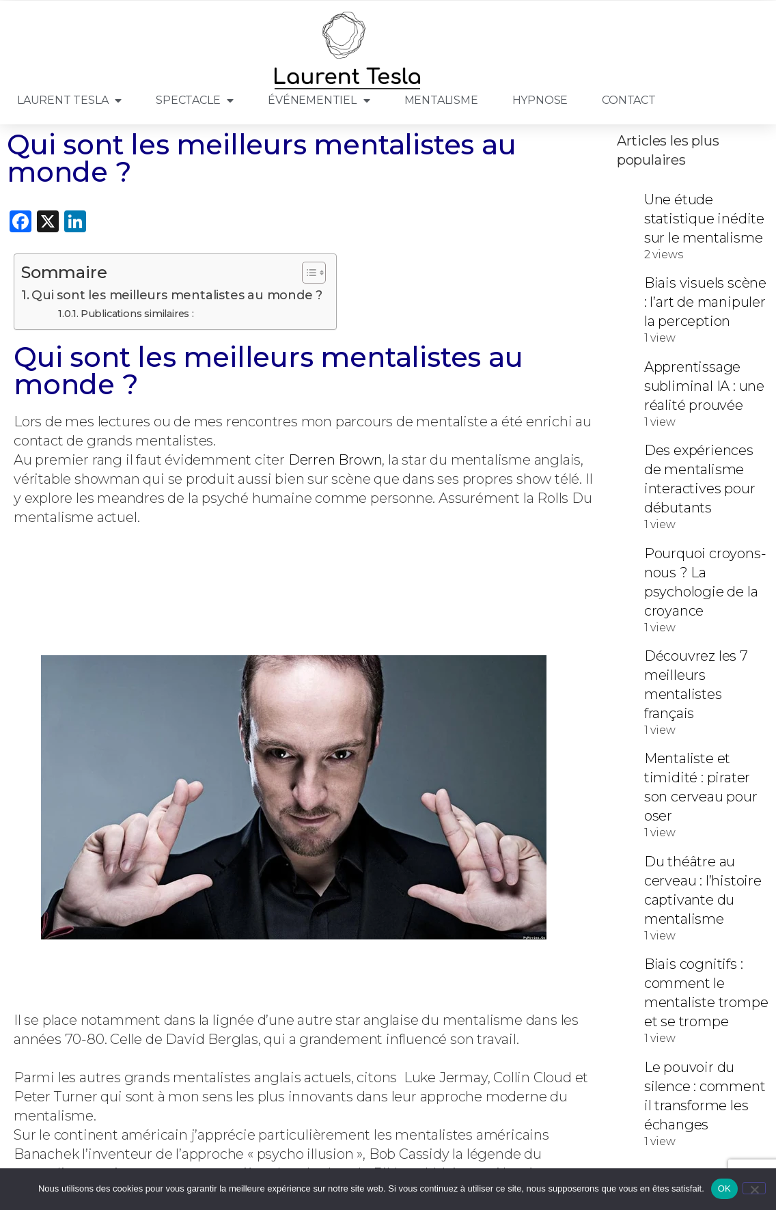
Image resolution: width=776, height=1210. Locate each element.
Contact (629, 100)
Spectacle (195, 100)
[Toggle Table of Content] (307, 272)
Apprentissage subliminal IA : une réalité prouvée (704, 386)
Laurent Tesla (69, 100)
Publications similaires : (137, 313)
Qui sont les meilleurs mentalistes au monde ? (176, 295)
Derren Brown (335, 460)
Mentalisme (441, 100)
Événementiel (319, 100)
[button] (305, 759)
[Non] (754, 1188)
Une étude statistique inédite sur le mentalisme (704, 218)
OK (724, 1188)
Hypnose (540, 100)
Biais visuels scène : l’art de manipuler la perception (705, 302)
